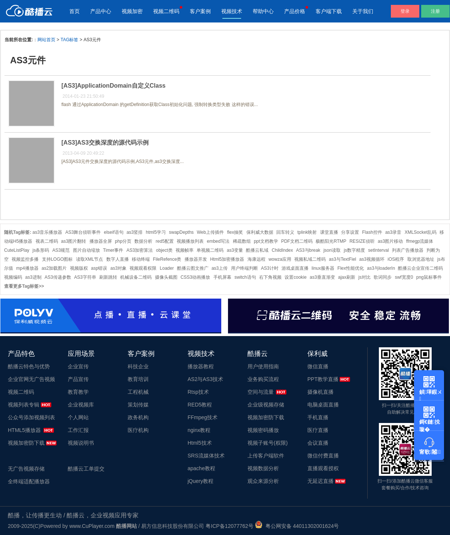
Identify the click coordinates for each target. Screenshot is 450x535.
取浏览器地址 (420, 259)
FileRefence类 (167, 259)
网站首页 (46, 39)
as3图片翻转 (73, 241)
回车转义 (285, 232)
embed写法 (218, 241)
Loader (167, 268)
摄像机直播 (320, 392)
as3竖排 (135, 232)
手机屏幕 (222, 277)
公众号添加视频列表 (31, 417)
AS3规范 (61, 250)
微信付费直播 (323, 456)
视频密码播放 (263, 430)
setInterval (378, 250)
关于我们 (362, 11)
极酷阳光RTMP (331, 241)
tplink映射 (307, 232)
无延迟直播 (320, 481)
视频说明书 (81, 443)
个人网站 (78, 417)
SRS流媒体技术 (206, 456)
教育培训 (138, 379)
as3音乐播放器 (47, 232)
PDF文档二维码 (297, 241)
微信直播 (317, 366)
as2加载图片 (54, 268)
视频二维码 (166, 11)
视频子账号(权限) (267, 443)
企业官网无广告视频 (31, 379)
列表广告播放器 (407, 250)
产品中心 (100, 11)
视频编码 (13, 277)
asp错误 (99, 268)
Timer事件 (113, 250)
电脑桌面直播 (323, 405)
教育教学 (78, 392)
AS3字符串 (85, 277)
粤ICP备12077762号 (229, 526)
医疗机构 (138, 430)
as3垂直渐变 (322, 277)
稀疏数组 (242, 241)
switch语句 (245, 277)
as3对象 (118, 268)
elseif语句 (114, 232)
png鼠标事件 (429, 277)
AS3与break (308, 250)
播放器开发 (196, 259)
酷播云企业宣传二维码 (420, 268)
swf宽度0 (404, 277)
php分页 (123, 241)
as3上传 (220, 268)
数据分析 (143, 241)
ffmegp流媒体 (419, 241)
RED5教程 (200, 405)
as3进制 (33, 277)
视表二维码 (47, 241)
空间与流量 (260, 392)
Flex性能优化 (350, 268)
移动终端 (141, 259)
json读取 (332, 250)
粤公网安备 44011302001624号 (297, 526)
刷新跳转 (108, 277)
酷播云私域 (257, 250)
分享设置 (350, 232)
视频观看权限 (143, 268)
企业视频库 (81, 405)
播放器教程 (201, 366)
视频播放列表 (190, 241)
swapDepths (181, 232)
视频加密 (132, 11)
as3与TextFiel (342, 259)
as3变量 (235, 250)
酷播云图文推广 (193, 268)
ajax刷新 (346, 277)
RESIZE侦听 (361, 241)
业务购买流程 (263, 379)
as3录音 (393, 232)
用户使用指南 (263, 366)
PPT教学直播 (322, 379)
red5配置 (165, 241)
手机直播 (317, 417)
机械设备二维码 (136, 277)
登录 (405, 11)
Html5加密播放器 (227, 259)
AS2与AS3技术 (205, 379)
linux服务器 (322, 268)
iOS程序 (395, 259)
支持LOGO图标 (57, 259)
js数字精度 (354, 250)
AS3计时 (270, 268)
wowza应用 (279, 259)
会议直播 (317, 443)
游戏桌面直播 (295, 268)
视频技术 (231, 11)
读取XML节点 (89, 259)
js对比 (364, 277)
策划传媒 (138, 405)
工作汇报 (78, 430)
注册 (435, 11)
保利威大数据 (259, 232)
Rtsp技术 (198, 392)
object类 (164, 250)
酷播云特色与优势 (29, 366)
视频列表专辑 (23, 405)
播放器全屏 (100, 241)
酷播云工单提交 (86, 469)
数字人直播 (117, 259)
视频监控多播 (25, 259)
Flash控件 (372, 232)
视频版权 (79, 268)
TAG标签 (70, 39)
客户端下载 (329, 11)
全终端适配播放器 (29, 481)
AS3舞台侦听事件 (83, 232)
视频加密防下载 (26, 443)
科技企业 (138, 366)
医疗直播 (317, 430)
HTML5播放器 (24, 430)
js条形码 (41, 250)
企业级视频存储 (265, 405)
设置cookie (296, 277)
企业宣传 (78, 366)
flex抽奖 (235, 232)
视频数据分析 (263, 468)
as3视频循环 (371, 259)
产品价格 (294, 11)
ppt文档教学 (266, 241)
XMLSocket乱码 (421, 232)
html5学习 (156, 232)
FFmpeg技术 (203, 417)
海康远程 (256, 259)
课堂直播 (329, 232)
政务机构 (138, 417)
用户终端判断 (244, 268)
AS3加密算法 (140, 250)
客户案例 (200, 11)
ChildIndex (282, 250)
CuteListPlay (16, 250)
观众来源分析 (263, 481)
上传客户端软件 (265, 456)
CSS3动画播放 (195, 277)
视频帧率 (185, 250)
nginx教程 (199, 430)
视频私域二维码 (310, 259)
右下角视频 (270, 277)
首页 (74, 11)
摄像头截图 (166, 277)
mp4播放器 (27, 268)
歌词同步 (383, 277)
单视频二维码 (210, 250)
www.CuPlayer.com (92, 526)
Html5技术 (200, 443)
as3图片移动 (390, 241)
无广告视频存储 (26, 469)
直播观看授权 (323, 468)
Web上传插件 (210, 232)
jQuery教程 (200, 481)
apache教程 (201, 468)
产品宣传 (78, 379)
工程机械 (138, 392)
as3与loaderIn (381, 268)
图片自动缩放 (86, 250)
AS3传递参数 (58, 277)
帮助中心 (263, 11)
